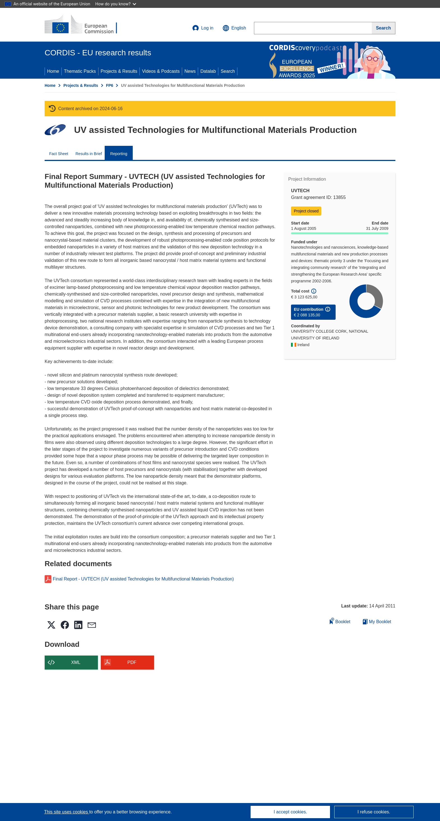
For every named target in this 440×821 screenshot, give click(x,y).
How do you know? (115, 3)
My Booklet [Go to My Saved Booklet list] (377, 621)
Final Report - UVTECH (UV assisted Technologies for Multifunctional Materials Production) (143, 579)
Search (228, 71)
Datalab (208, 71)
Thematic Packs (80, 71)
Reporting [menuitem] (118, 153)
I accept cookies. (290, 811)
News (190, 71)
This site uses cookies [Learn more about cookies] (66, 811)
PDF (131, 662)
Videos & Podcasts (161, 71)
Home (53, 71)
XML (76, 662)
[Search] (383, 28)
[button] (234, 28)
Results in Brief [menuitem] (88, 153)
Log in (203, 28)
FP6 (109, 85)
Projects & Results (119, 71)
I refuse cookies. (374, 811)
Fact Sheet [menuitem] (58, 153)
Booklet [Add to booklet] (340, 621)
